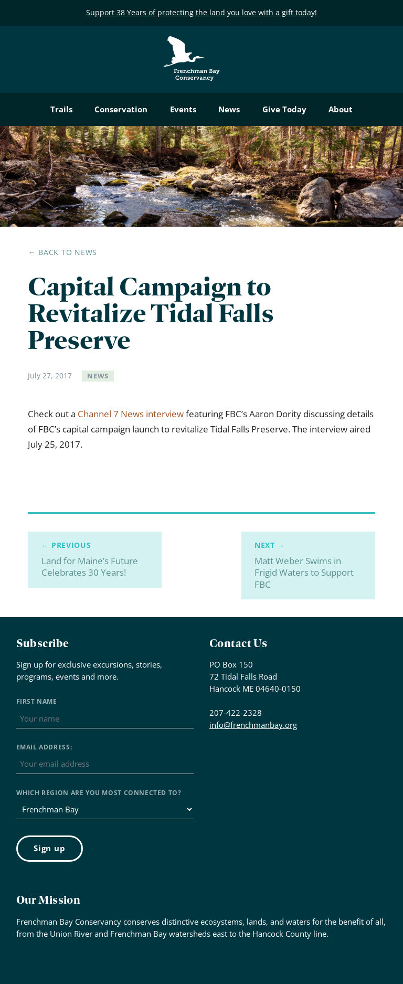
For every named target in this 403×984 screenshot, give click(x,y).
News (229, 109)
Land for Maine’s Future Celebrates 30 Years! (95, 559)
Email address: (44, 747)
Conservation (120, 109)
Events (183, 109)
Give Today (284, 109)
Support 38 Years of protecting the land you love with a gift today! (201, 12)
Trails (61, 109)
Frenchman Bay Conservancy (192, 44)
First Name (36, 701)
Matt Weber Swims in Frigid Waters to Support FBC (308, 565)
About (340, 109)
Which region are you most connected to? (99, 792)
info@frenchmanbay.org (253, 725)
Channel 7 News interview (131, 414)
